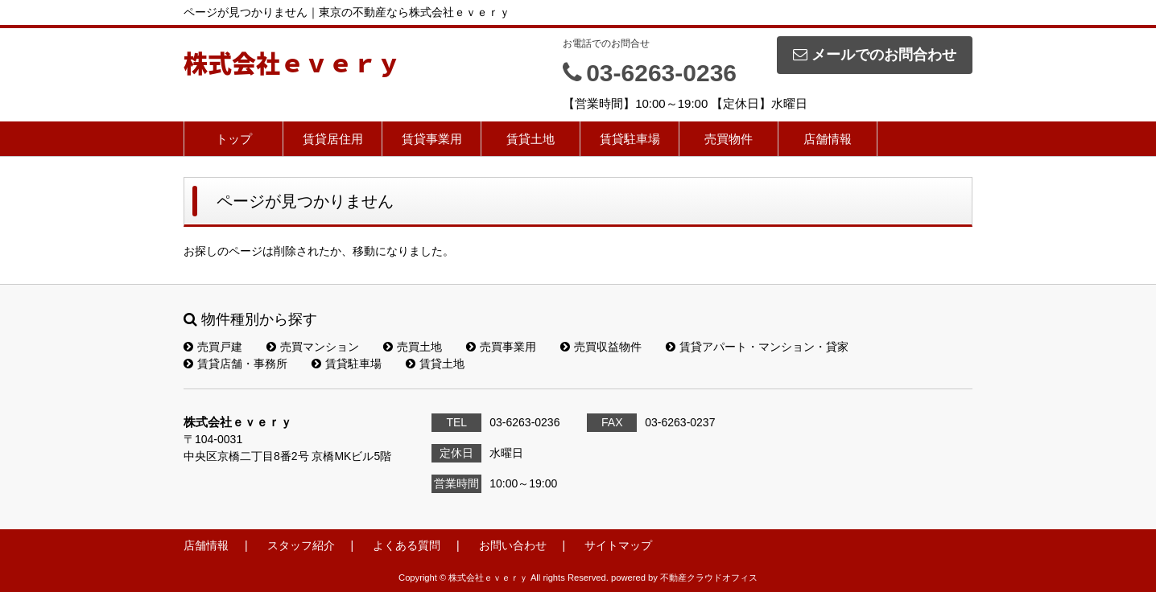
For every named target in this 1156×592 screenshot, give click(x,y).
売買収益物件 (601, 346)
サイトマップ (618, 545)
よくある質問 (406, 545)
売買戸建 (213, 346)
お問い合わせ (513, 545)
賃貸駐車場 (630, 139)
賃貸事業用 (432, 139)
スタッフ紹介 (301, 545)
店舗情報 (827, 139)
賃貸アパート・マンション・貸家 (757, 346)
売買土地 (412, 346)
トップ (234, 139)
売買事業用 (501, 346)
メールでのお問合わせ (874, 55)
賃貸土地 (530, 139)
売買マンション (312, 346)
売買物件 (728, 139)
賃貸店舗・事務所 (235, 363)
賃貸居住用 (333, 139)
